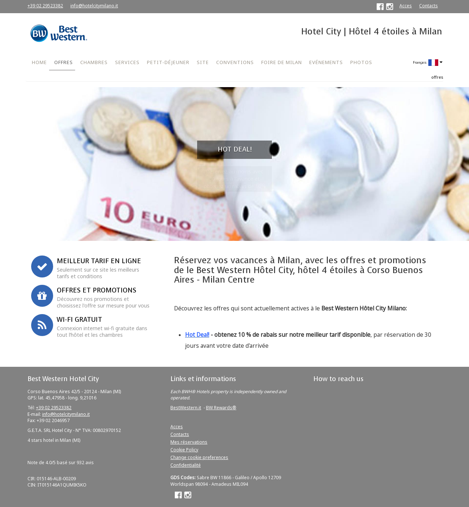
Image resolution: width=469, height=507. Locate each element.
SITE (203, 62)
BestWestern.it (185, 408)
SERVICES (127, 62)
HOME (39, 62)
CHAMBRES (94, 62)
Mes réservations (188, 442)
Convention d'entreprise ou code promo (102, 197)
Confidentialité (185, 465)
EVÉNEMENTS (326, 62)
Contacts (428, 6)
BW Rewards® (221, 408)
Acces (405, 6)
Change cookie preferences (199, 457)
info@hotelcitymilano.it (94, 6)
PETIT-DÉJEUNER (168, 62)
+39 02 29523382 (45, 6)
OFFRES (63, 62)
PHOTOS (361, 62)
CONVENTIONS (235, 62)
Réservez (111, 234)
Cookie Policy (184, 450)
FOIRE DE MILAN (281, 62)
